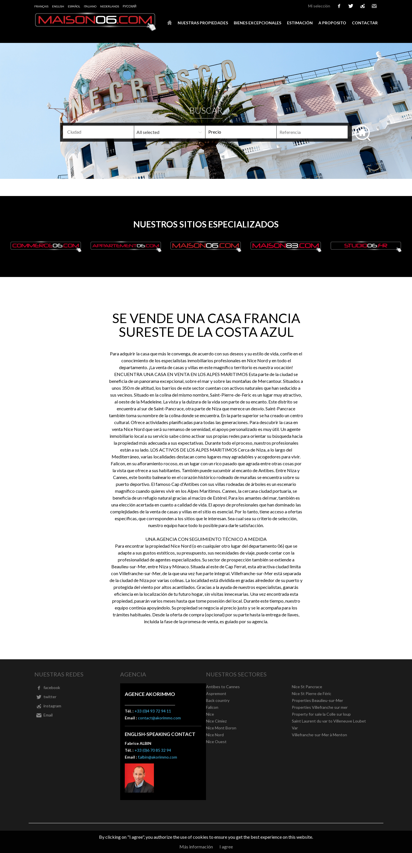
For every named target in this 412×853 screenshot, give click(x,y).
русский (129, 6)
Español (74, 6)
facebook (339, 6)
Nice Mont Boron (221, 727)
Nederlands (109, 6)
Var (295, 727)
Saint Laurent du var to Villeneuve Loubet (329, 721)
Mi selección (319, 5)
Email (374, 6)
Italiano (90, 6)
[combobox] (98, 132)
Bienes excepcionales (257, 22)
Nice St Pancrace (307, 686)
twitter (350, 6)
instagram (362, 6)
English (58, 6)
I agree (226, 846)
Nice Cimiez (216, 721)
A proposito (332, 22)
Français (41, 6)
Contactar (365, 22)
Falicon (212, 707)
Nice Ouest (216, 741)
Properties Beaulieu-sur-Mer (317, 700)
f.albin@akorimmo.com (157, 757)
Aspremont (216, 693)
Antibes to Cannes (223, 686)
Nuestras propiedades (203, 22)
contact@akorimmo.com (159, 717)
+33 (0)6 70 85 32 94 (152, 750)
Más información (196, 846)
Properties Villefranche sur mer (320, 707)
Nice (210, 714)
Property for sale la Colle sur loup (321, 714)
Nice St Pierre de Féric (311, 693)
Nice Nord (215, 734)
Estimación (300, 22)
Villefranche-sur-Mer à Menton (319, 734)
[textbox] (107, 131)
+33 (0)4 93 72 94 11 (152, 710)
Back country (217, 700)
